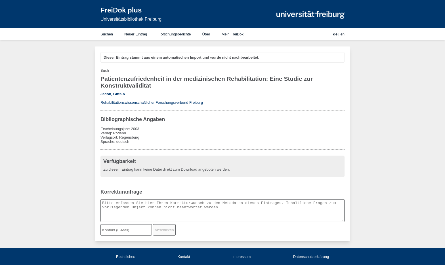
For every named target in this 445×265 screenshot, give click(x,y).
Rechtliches (125, 257)
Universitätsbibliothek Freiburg (130, 19)
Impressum (241, 257)
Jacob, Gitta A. (113, 94)
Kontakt (183, 257)
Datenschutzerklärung (311, 257)
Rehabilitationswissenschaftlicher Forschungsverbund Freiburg (151, 102)
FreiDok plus (121, 10)
